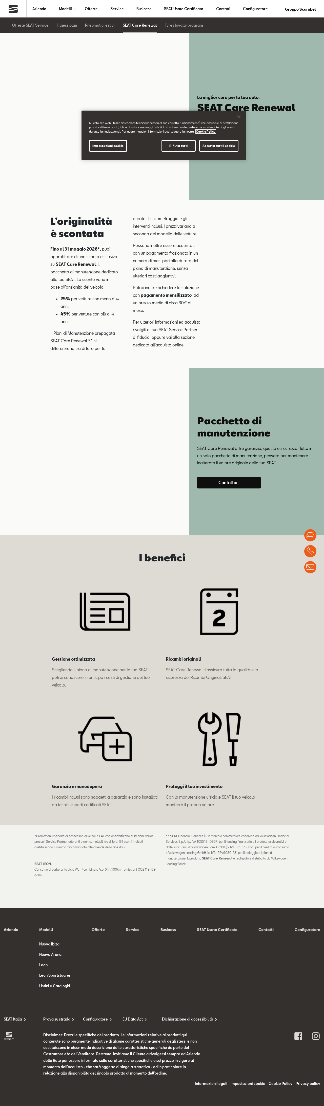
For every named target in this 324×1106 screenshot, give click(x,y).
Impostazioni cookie (248, 1084)
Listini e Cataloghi (54, 987)
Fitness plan (67, 26)
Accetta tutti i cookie (218, 145)
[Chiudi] (239, 116)
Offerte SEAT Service (30, 26)
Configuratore (255, 9)
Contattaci (228, 483)
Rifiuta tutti (178, 145)
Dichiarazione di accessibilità (181, 1020)
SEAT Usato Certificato (183, 9)
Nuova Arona (50, 955)
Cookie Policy (280, 1084)
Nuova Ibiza (49, 945)
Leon (43, 966)
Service (117, 9)
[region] (164, 135)
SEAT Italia (13, 1020)
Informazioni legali (211, 1084)
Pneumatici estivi (100, 26)
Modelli (65, 9)
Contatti (223, 9)
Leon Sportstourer (55, 976)
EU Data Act (133, 1020)
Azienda (39, 9)
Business (143, 9)
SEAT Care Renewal (140, 26)
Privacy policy (308, 1084)
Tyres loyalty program (184, 26)
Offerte (91, 9)
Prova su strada (56, 1020)
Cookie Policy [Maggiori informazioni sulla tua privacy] (205, 131)
